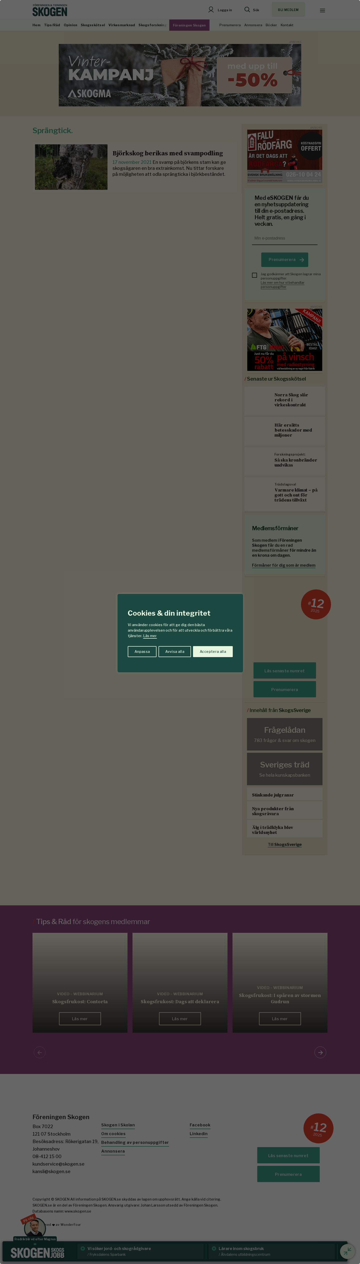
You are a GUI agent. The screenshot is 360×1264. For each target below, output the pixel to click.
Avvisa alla (174, 651)
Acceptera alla (213, 651)
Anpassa (142, 651)
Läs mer (150, 636)
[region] (180, 632)
